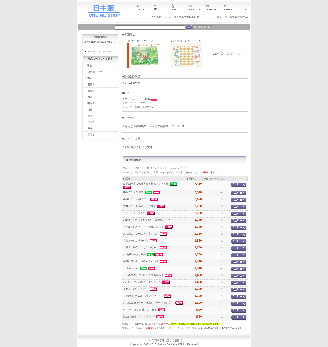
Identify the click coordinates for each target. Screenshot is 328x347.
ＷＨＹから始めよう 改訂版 (139, 206)
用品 (89, 115)
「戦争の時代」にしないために (141, 247)
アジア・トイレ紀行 (134, 212)
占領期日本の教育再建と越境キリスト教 (146, 183)
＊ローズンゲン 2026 (134, 103)
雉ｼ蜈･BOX (100, 36)
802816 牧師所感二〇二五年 (140, 309)
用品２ (91, 122)
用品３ (91, 128)
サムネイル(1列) (158, 168)
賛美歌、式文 (94, 71)
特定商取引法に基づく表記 (164, 340)
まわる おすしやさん (136, 288)
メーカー (184, 168)
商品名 (171, 172)
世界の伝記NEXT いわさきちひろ (143, 295)
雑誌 (89, 109)
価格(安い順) (192, 172)
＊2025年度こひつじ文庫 (137, 147)
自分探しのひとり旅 (134, 254)
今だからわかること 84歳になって (143, 226)
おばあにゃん (131, 268)
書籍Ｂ (91, 84)
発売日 (180, 172)
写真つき (139, 168)
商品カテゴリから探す (100, 58)
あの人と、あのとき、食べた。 (141, 233)
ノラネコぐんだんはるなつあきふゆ (143, 275)
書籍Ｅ (91, 103)
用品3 (90, 134)
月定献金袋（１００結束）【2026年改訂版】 (149, 302)
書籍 (89, 78)
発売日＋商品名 (143, 172)
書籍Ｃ (91, 90)
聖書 (89, 65)
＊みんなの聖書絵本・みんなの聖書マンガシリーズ (153, 126)
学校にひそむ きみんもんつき (141, 261)
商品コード (159, 172)
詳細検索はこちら (203, 27)
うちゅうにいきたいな (136, 240)
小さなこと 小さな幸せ (136, 199)
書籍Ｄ (91, 97)
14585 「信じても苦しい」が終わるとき (147, 219)
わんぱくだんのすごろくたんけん (142, 281)
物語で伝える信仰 (133, 192)
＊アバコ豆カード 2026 (136, 99)
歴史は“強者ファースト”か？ (139, 316)
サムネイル (173, 168)
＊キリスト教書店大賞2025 (137, 107)
